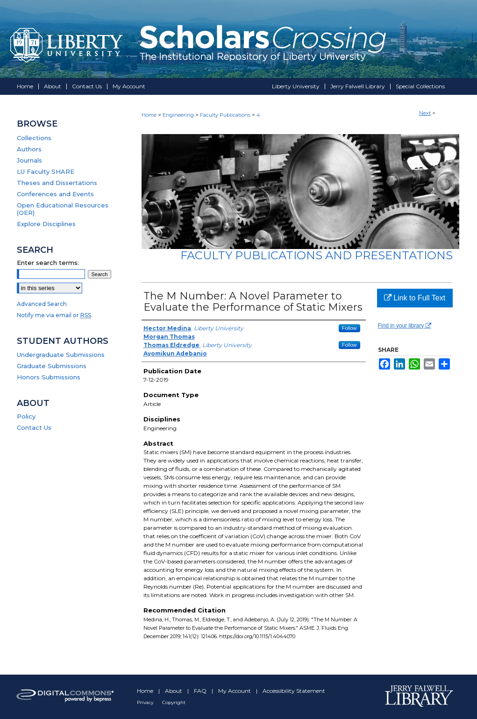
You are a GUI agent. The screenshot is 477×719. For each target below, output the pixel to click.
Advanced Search (42, 303)
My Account (235, 690)
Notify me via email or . (55, 315)
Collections (34, 138)
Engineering (178, 115)
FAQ (201, 690)
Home (149, 115)
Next (425, 113)
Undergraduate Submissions (61, 354)
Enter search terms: (48, 262)
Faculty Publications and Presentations (316, 255)
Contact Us (34, 427)
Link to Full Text (414, 298)
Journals (29, 160)
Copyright (173, 702)
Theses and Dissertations (57, 182)
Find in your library (404, 325)
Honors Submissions (48, 377)
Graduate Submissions (51, 366)
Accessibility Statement (294, 690)
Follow (349, 328)
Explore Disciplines (46, 224)
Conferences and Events (55, 194)
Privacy (146, 702)
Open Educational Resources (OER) (62, 208)
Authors (29, 149)
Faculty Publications (225, 115)
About (174, 690)
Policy (26, 416)
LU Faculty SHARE (45, 171)
